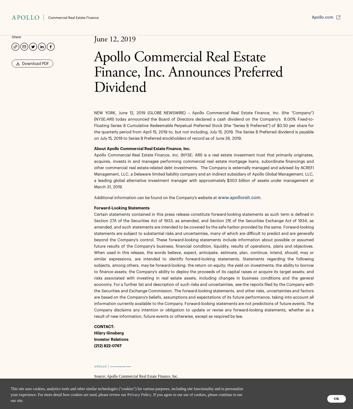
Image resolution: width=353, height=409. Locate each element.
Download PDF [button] (32, 65)
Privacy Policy (139, 395)
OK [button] (336, 399)
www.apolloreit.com (239, 197)
